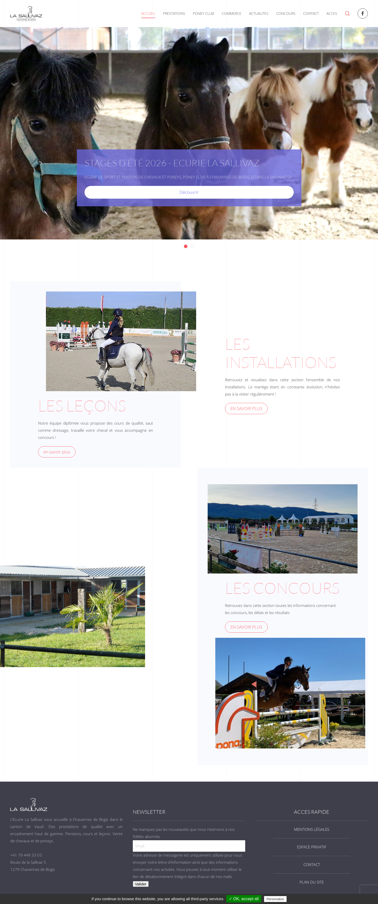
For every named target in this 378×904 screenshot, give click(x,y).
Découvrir (189, 192)
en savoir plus (56, 452)
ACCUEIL (148, 13)
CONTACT (311, 13)
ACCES (331, 13)
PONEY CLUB (203, 13)
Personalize (275, 899)
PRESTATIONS (174, 13)
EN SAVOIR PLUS (246, 408)
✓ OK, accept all (244, 899)
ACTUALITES (258, 13)
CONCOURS (286, 13)
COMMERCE (231, 13)
